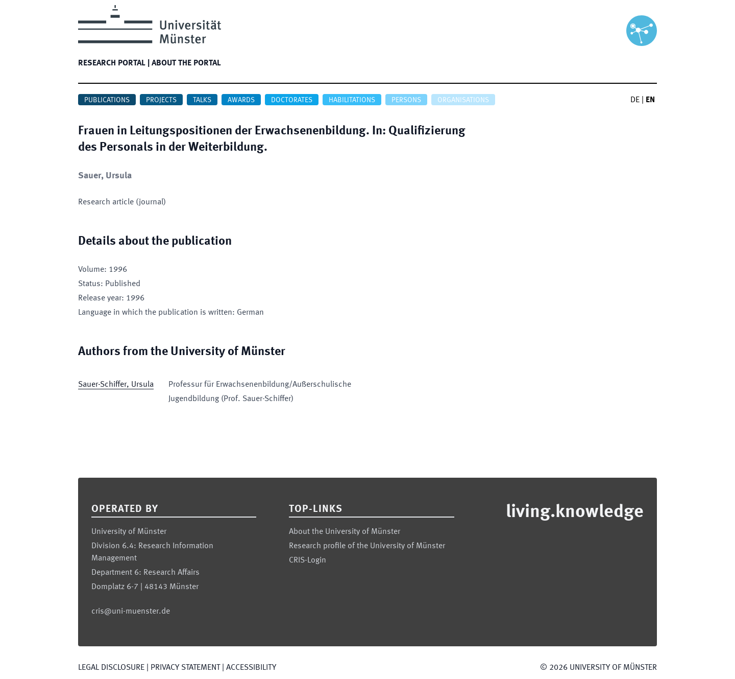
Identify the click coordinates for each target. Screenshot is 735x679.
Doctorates (291, 100)
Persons (406, 100)
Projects (161, 100)
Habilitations (352, 100)
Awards (241, 100)
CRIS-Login (307, 560)
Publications (107, 100)
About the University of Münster (344, 532)
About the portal (186, 63)
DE (635, 100)
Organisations (463, 100)
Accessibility (251, 668)
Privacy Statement (185, 668)
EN (650, 100)
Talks (202, 100)
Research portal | (114, 63)
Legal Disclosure (111, 668)
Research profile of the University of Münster (367, 546)
